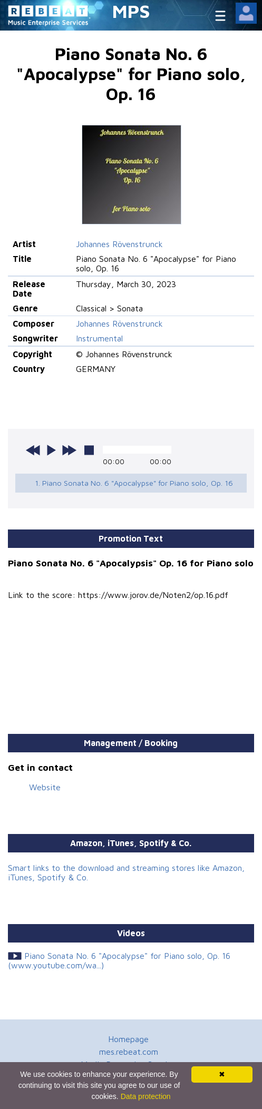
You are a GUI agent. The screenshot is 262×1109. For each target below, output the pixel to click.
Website (45, 787)
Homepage (128, 1039)
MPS (131, 11)
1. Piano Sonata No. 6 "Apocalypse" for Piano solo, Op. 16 (134, 482)
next (69, 450)
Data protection (146, 1096)
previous (33, 450)
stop (89, 450)
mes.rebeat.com (128, 1051)
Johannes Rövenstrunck (119, 244)
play (51, 449)
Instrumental (99, 338)
